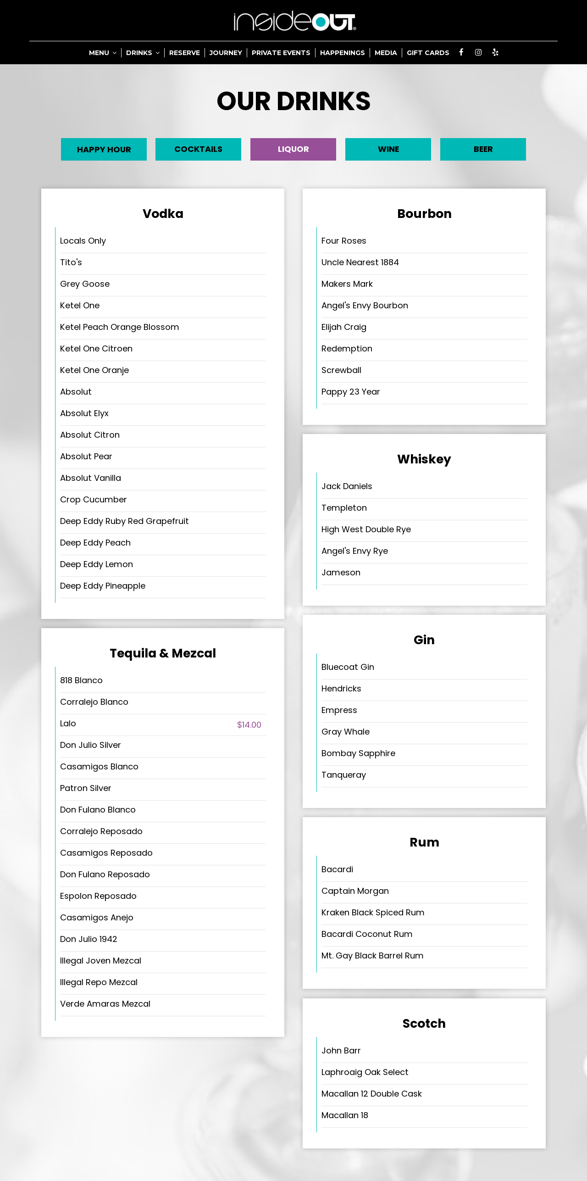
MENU (102, 53)
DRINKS (143, 53)
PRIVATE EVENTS (281, 53)
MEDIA (386, 53)
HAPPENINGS (342, 53)
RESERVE (184, 53)
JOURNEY (226, 53)
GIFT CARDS (428, 53)
